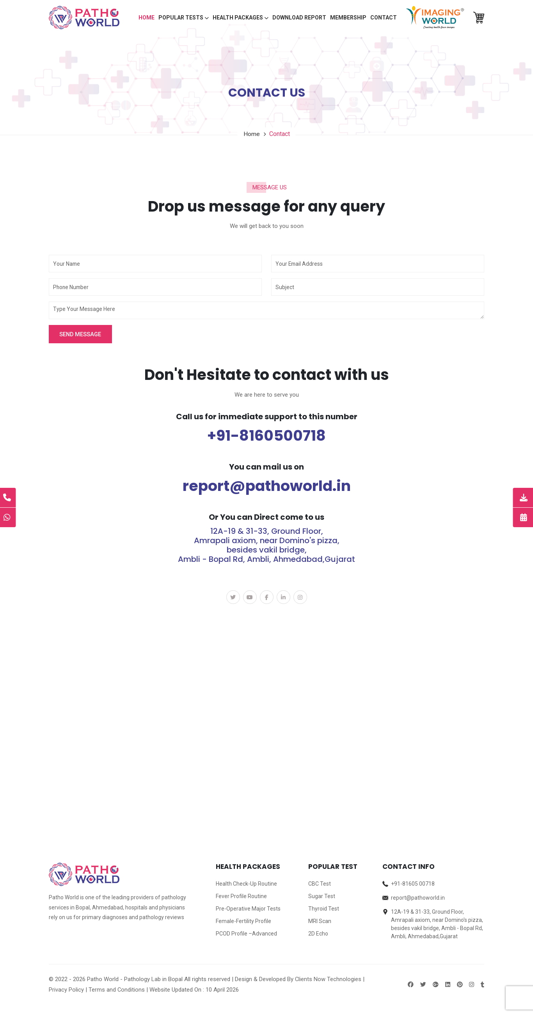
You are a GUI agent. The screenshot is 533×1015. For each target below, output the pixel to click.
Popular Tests (183, 17)
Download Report (299, 17)
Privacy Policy (66, 990)
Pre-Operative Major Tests (248, 909)
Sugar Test (321, 896)
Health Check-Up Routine (246, 884)
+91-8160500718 (266, 435)
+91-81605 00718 (413, 884)
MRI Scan (319, 921)
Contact (383, 17)
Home (147, 17)
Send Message (81, 334)
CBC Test (319, 884)
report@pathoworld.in (266, 486)
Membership (348, 17)
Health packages (240, 17)
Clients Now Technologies (328, 979)
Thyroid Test (323, 909)
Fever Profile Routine (241, 896)
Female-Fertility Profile (243, 921)
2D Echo (318, 934)
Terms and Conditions (117, 990)
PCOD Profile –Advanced (246, 934)
